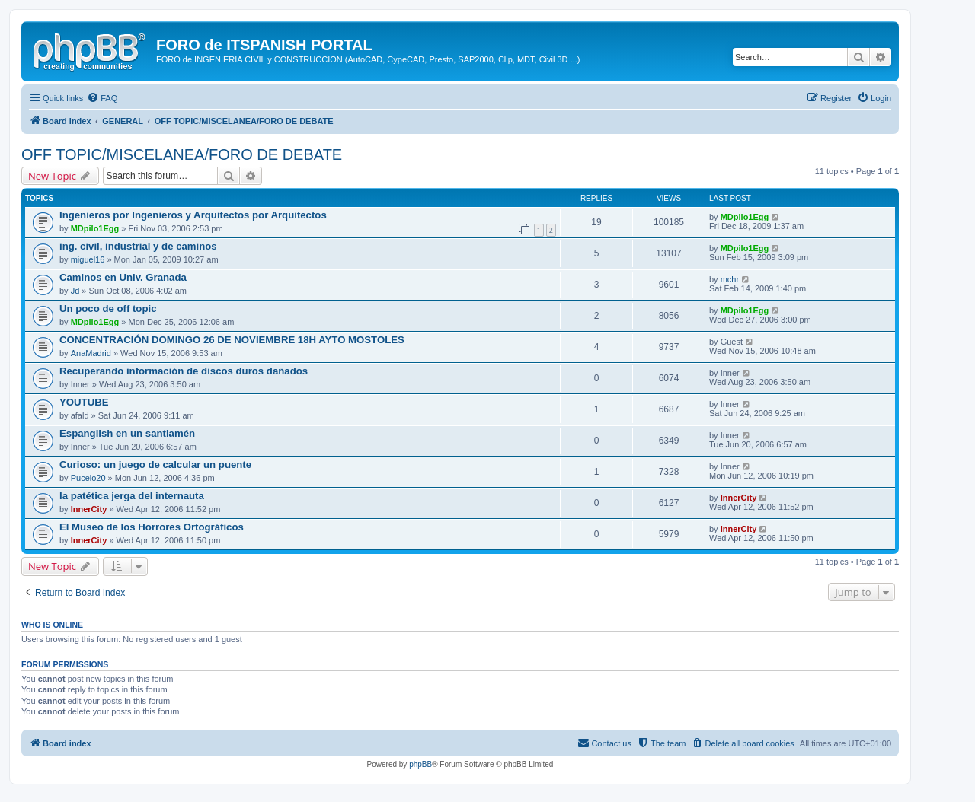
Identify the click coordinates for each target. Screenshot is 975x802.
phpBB (420, 764)
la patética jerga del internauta (131, 495)
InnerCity (89, 509)
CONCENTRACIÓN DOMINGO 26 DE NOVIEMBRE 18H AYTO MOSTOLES (231, 339)
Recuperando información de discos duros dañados (183, 371)
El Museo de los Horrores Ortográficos (151, 527)
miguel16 (88, 259)
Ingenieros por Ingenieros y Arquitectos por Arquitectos (193, 215)
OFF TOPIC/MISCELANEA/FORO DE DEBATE (181, 154)
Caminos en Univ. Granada (123, 277)
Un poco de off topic (107, 308)
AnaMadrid (91, 353)
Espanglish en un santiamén (127, 433)
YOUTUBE (83, 402)
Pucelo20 (88, 477)
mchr (730, 279)
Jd (75, 290)
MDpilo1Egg (95, 228)
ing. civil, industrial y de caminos (138, 246)
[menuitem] (102, 98)
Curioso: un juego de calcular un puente (155, 464)
